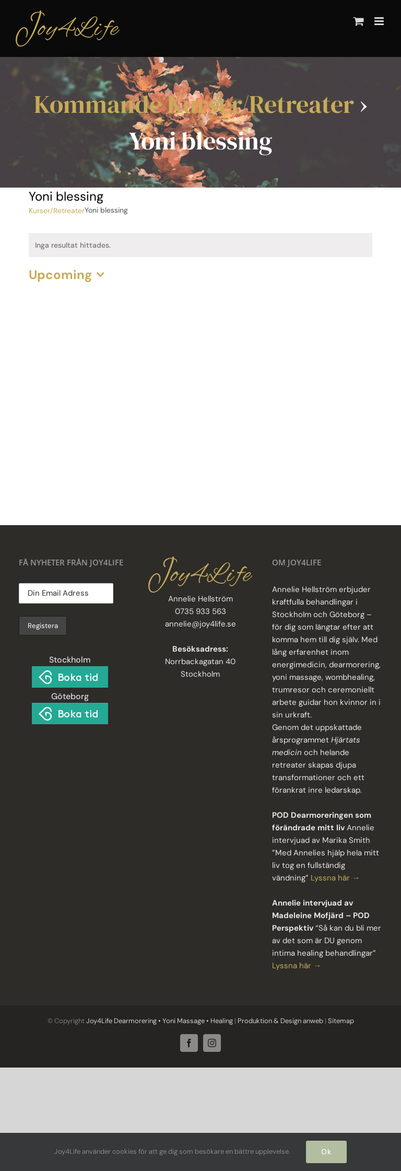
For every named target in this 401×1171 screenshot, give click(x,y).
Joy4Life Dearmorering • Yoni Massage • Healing (159, 1020)
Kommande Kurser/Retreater (194, 104)
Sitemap (340, 1020)
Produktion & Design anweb (280, 1020)
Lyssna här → (335, 878)
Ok (326, 1151)
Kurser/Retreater (57, 210)
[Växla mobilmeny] (379, 21)
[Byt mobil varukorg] (358, 21)
